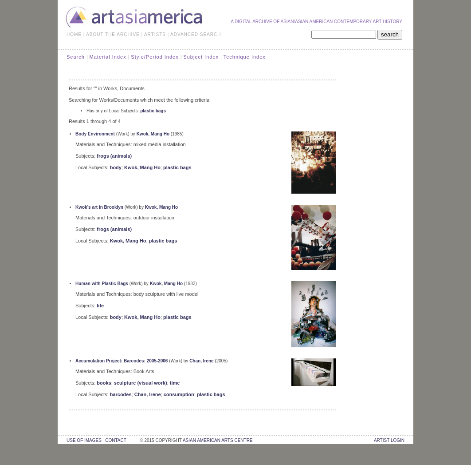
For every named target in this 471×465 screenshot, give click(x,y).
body (116, 167)
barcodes (121, 394)
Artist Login (389, 440)
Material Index (108, 57)
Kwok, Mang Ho (153, 133)
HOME (74, 34)
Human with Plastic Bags (101, 283)
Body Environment (95, 133)
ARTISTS (155, 34)
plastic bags (153, 110)
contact (115, 440)
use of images (84, 440)
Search (76, 57)
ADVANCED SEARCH (195, 34)
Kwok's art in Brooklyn (99, 207)
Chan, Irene (201, 360)
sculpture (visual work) (140, 383)
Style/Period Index (154, 57)
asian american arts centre (218, 440)
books (104, 383)
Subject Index (201, 57)
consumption (179, 394)
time (175, 383)
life (100, 305)
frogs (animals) (114, 156)
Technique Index (245, 57)
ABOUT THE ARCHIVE (113, 34)
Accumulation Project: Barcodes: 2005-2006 (121, 360)
